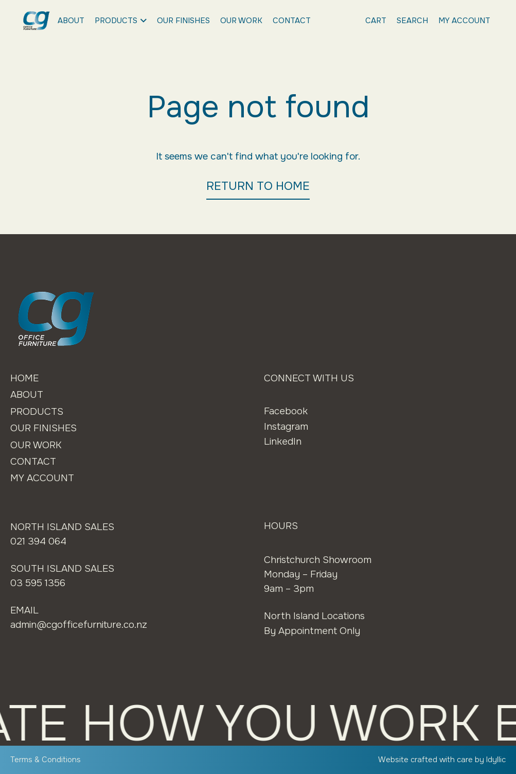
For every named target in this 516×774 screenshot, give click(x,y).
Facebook (286, 411)
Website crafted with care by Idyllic (442, 759)
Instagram (286, 426)
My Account (464, 20)
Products (121, 20)
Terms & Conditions (45, 759)
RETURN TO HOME (258, 186)
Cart (375, 20)
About (71, 20)
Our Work (241, 20)
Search (412, 20)
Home (24, 378)
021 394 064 (38, 541)
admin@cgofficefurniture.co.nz (78, 625)
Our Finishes (183, 20)
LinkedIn (282, 441)
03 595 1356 (37, 583)
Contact (292, 20)
